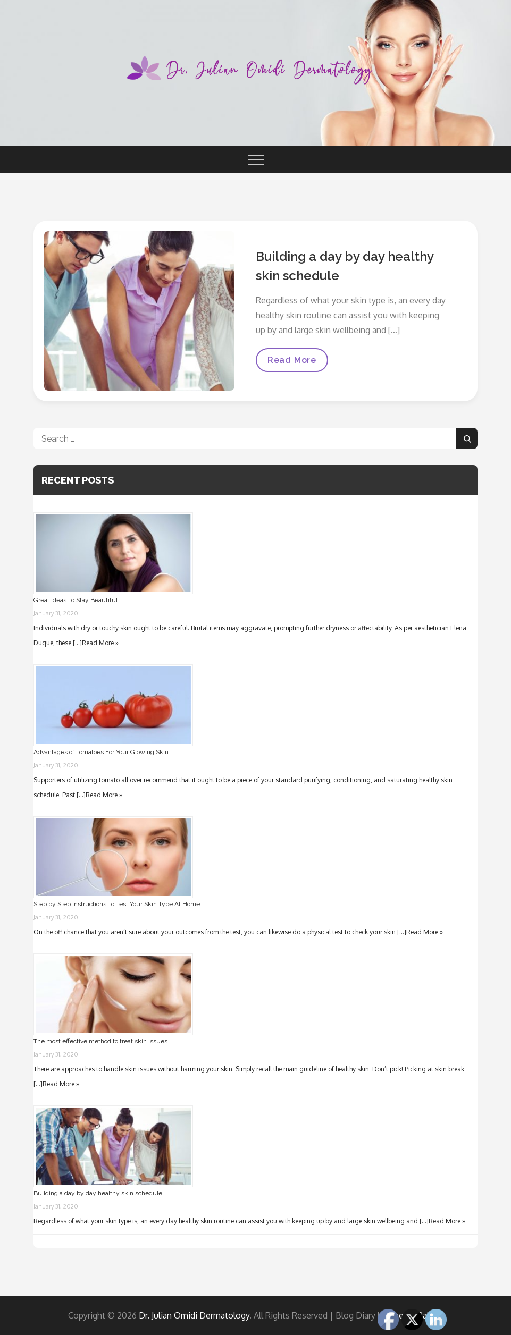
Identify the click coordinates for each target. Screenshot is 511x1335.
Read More (291, 363)
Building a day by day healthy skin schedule (97, 1193)
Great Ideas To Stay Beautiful (75, 600)
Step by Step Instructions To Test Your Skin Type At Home (116, 904)
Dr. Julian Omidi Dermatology (194, 1315)
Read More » (100, 643)
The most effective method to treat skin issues (100, 1041)
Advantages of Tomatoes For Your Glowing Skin (101, 752)
